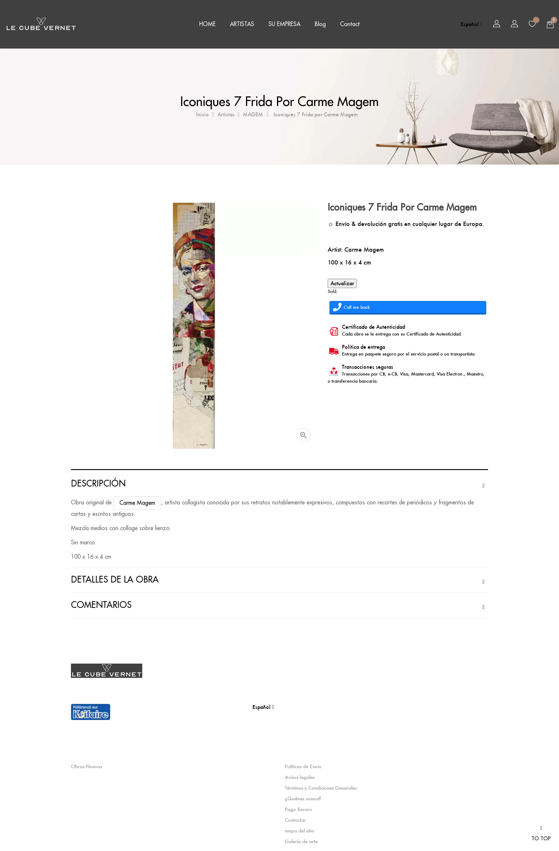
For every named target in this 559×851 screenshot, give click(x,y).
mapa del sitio (299, 830)
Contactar (295, 820)
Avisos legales (299, 777)
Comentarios (101, 605)
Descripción (98, 483)
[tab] (279, 483)
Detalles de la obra (115, 579)
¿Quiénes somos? (303, 798)
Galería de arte (301, 841)
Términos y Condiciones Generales (321, 788)
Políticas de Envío (303, 766)
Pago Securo (298, 809)
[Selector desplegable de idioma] (471, 24)
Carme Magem (364, 249)
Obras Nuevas (86, 766)
